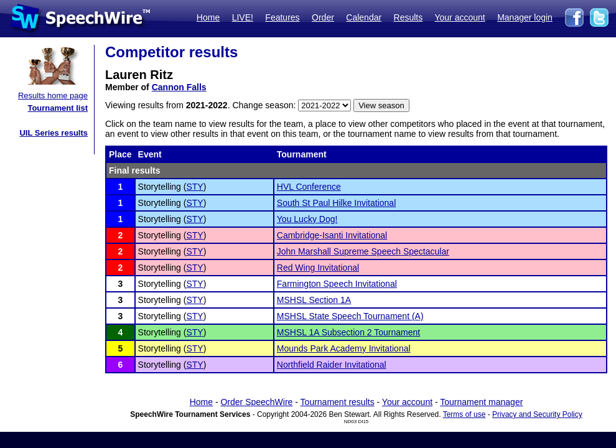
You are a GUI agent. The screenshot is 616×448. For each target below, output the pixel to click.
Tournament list (57, 108)
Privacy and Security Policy (537, 414)
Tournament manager (481, 402)
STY (194, 187)
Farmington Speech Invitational (337, 284)
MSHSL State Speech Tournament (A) (350, 316)
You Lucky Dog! (307, 219)
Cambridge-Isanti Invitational (332, 235)
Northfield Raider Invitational (331, 365)
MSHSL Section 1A (314, 300)
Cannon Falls (179, 87)
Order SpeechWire (256, 402)
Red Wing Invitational (318, 268)
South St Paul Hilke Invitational (336, 203)
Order (323, 17)
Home (208, 17)
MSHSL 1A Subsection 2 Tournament (348, 332)
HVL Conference (309, 187)
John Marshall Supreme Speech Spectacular (363, 251)
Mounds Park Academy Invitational (344, 348)
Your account (459, 17)
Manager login (525, 17)
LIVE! (242, 17)
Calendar (363, 17)
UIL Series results (53, 133)
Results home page (53, 95)
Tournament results (338, 402)
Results (408, 17)
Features (282, 17)
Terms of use (464, 414)
